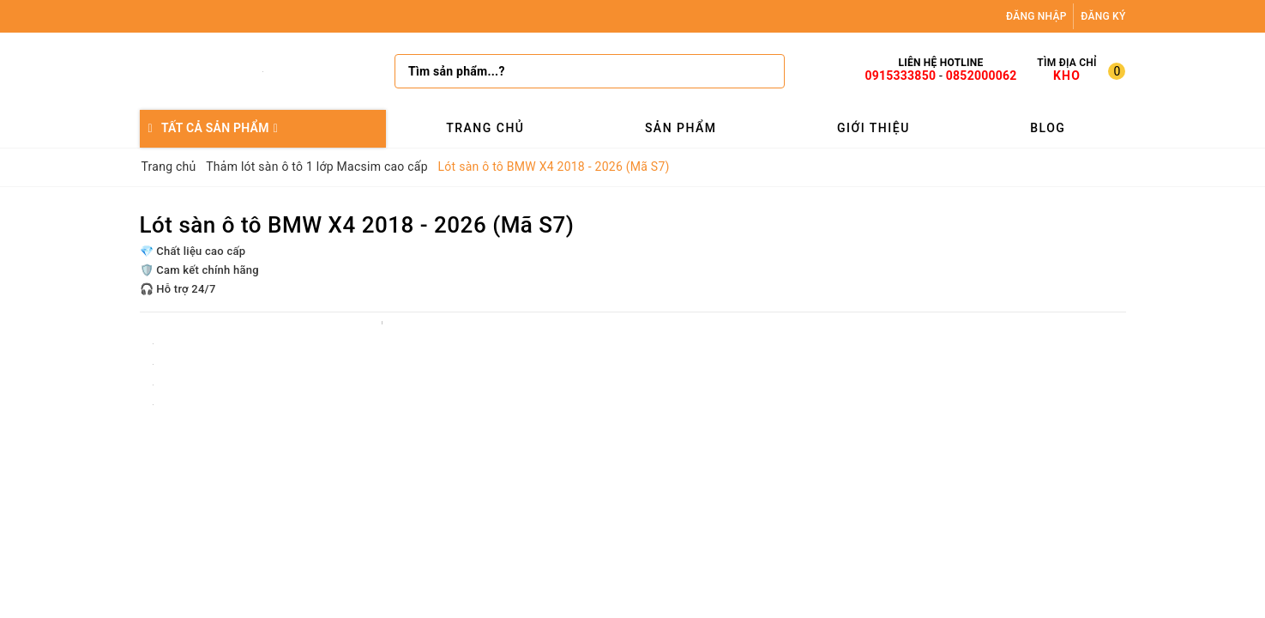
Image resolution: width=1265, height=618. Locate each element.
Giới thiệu (873, 128)
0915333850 (900, 75)
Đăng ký (1103, 16)
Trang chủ (485, 128)
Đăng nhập (1036, 16)
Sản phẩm (681, 128)
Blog (1047, 128)
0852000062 (981, 75)
